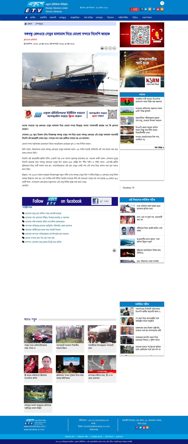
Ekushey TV (128, 187)
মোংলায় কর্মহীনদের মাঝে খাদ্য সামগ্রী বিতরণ (43, 229)
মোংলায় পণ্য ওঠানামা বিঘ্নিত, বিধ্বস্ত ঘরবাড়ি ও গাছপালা (47, 217)
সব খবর (159, 147)
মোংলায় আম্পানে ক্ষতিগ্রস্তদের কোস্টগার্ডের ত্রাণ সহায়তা (47, 233)
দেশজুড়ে (39, 23)
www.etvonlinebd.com (34, 426)
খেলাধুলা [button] (100, 17)
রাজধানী (53, 17)
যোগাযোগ (119, 436)
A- (106, 48)
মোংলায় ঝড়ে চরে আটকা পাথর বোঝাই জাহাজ (43, 213)
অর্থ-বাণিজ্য (88, 17)
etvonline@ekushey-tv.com (97, 426)
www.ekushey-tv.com (34, 429)
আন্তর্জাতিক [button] (75, 17)
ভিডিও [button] (136, 17)
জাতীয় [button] (33, 17)
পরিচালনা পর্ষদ (82, 436)
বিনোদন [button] (111, 17)
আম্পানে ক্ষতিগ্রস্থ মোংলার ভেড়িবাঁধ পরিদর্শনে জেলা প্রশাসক (48, 225)
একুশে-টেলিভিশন (80, 442)
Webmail (94, 429)
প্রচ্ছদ (28, 23)
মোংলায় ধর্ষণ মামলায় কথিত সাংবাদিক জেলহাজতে (45, 221)
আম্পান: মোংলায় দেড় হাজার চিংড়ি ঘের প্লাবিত (44, 242)
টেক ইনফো (109, 436)
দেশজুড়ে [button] (63, 17)
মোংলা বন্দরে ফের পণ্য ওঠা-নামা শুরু (39, 237)
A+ (114, 48)
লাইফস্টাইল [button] (124, 17)
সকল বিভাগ (148, 17)
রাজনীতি (43, 17)
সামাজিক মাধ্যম (96, 436)
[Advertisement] (70, 287)
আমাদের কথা (70, 436)
